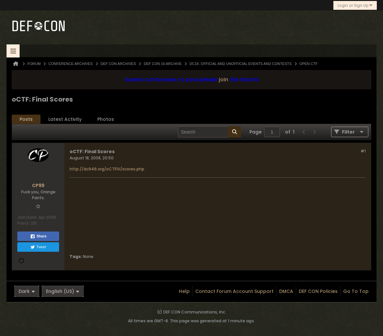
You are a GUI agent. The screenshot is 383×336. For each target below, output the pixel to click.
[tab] (26, 119)
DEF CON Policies (318, 291)
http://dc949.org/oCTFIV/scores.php (107, 169)
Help (184, 291)
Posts (26, 119)
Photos (105, 119)
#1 (363, 151)
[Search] (209, 131)
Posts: (23, 223)
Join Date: (27, 217)
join (223, 79)
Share (38, 236)
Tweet (38, 247)
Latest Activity (65, 119)
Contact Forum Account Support (234, 291)
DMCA (286, 291)
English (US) (62, 291)
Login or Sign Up (355, 5)
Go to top (356, 291)
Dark (27, 291)
